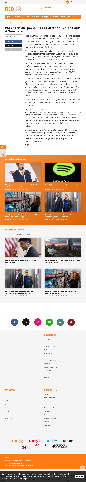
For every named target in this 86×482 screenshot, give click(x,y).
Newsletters (49, 322)
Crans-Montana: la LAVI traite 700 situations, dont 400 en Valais (58, 216)
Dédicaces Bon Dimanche (51, 360)
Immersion (47, 356)
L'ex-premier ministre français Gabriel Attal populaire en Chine (21, 186)
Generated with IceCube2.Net (25, 465)
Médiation (47, 414)
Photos (26, 17)
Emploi (7, 414)
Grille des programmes (50, 349)
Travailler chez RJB (49, 407)
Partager (10, 41)
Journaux (18, 17)
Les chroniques (48, 342)
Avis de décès (8, 418)
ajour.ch (9, 17)
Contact (46, 421)
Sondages (47, 377)
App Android (71, 322)
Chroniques (45, 17)
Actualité (13, 23)
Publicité (46, 404)
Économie (24, 23)
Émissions (35, 17)
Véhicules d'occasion (10, 394)
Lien (9, 49)
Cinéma (7, 397)
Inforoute (7, 411)
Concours (47, 381)
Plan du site (27, 460)
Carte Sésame (48, 401)
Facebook (14, 322)
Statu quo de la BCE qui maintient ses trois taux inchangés (62, 261)
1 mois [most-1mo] (28, 234)
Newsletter (47, 425)
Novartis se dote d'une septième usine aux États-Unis (21, 261)
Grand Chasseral (48, 353)
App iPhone (60, 322)
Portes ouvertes (66, 17)
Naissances (47, 363)
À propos (46, 394)
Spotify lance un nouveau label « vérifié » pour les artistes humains (62, 186)
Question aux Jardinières (51, 367)
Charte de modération (50, 418)
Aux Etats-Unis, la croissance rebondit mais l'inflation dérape (21, 216)
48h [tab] (9, 234)
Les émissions (48, 339)
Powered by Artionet (10, 465)
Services (55, 17)
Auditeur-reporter (72, 2)
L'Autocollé (47, 374)
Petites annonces (10, 407)
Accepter (79, 476)
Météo (7, 404)
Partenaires (47, 411)
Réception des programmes (52, 397)
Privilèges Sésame (10, 401)
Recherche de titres (49, 346)
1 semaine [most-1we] (19, 234)
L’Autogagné (47, 370)
